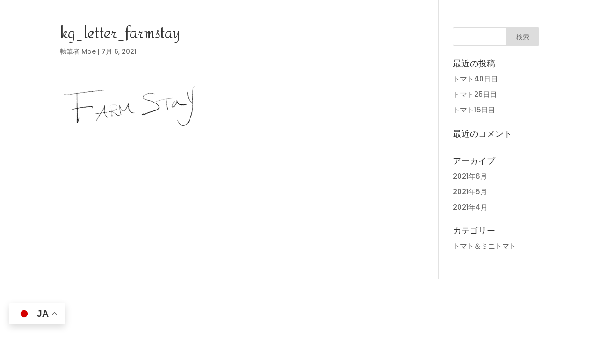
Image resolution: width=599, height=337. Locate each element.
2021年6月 (470, 176)
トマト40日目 (475, 79)
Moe (88, 51)
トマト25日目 (475, 94)
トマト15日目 (474, 110)
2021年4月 (470, 207)
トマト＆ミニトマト (484, 246)
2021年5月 (470, 192)
